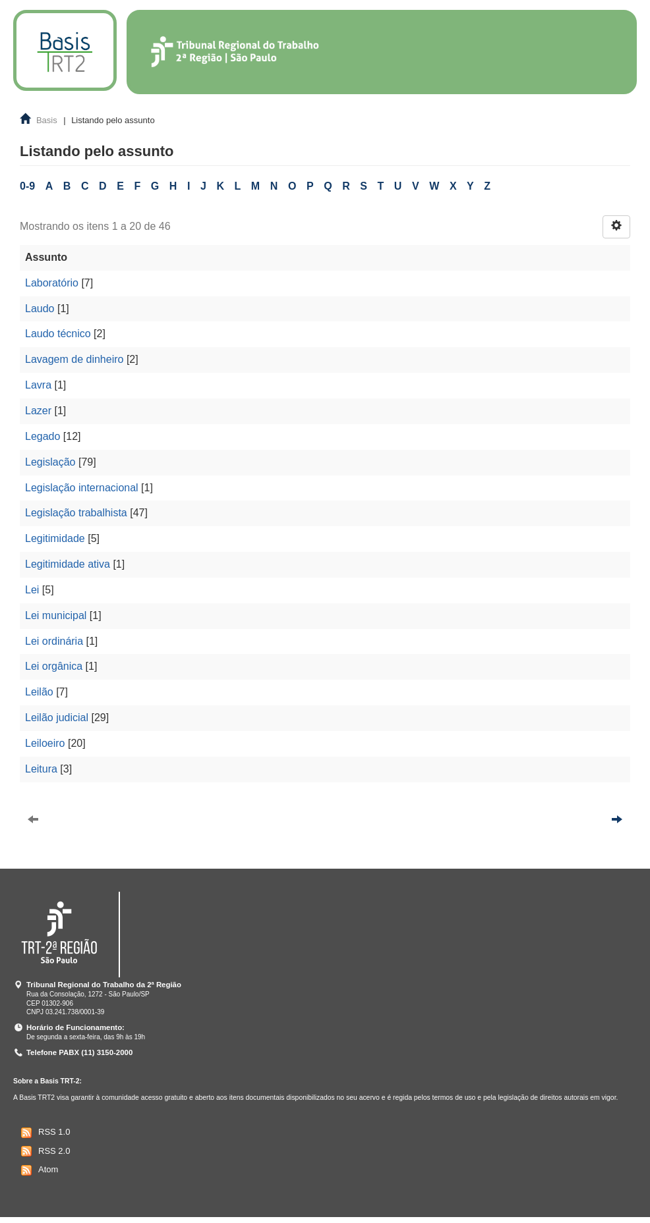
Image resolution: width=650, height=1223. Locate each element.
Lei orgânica (53, 666)
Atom (38, 1170)
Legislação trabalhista (76, 512)
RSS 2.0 (44, 1151)
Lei (32, 589)
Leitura (41, 769)
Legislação (50, 462)
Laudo (40, 308)
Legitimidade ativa (67, 564)
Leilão (39, 691)
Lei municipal (55, 615)
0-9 (27, 186)
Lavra (38, 385)
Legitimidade (55, 538)
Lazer (38, 410)
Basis (46, 120)
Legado (42, 436)
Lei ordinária (54, 641)
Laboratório (51, 282)
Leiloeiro (45, 743)
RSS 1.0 (44, 1133)
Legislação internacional (81, 487)
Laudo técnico (58, 333)
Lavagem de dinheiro (74, 359)
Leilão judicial (56, 717)
